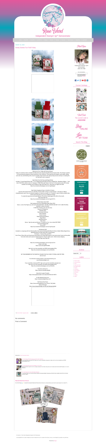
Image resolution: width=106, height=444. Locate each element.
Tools (75, 273)
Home (20, 40)
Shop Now (78, 40)
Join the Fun (39, 40)
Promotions (76, 269)
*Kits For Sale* (77, 260)
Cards (75, 263)
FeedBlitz (84, 76)
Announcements (77, 262)
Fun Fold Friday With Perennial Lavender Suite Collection (32, 359)
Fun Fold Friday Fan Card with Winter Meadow (30, 372)
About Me (26, 40)
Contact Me (32, 40)
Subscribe (63, 40)
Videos (75, 276)
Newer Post (18, 353)
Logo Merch (84, 40)
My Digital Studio (77, 266)
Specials (51, 40)
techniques (76, 272)
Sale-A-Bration (77, 270)
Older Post (68, 353)
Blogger (55, 440)
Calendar (57, 40)
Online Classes (70, 40)
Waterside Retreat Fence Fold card (22, 380)
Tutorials (75, 274)
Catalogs (46, 40)
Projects (75, 267)
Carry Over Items (77, 265)
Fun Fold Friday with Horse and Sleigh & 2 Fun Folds (32, 365)
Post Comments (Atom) (24, 355)
